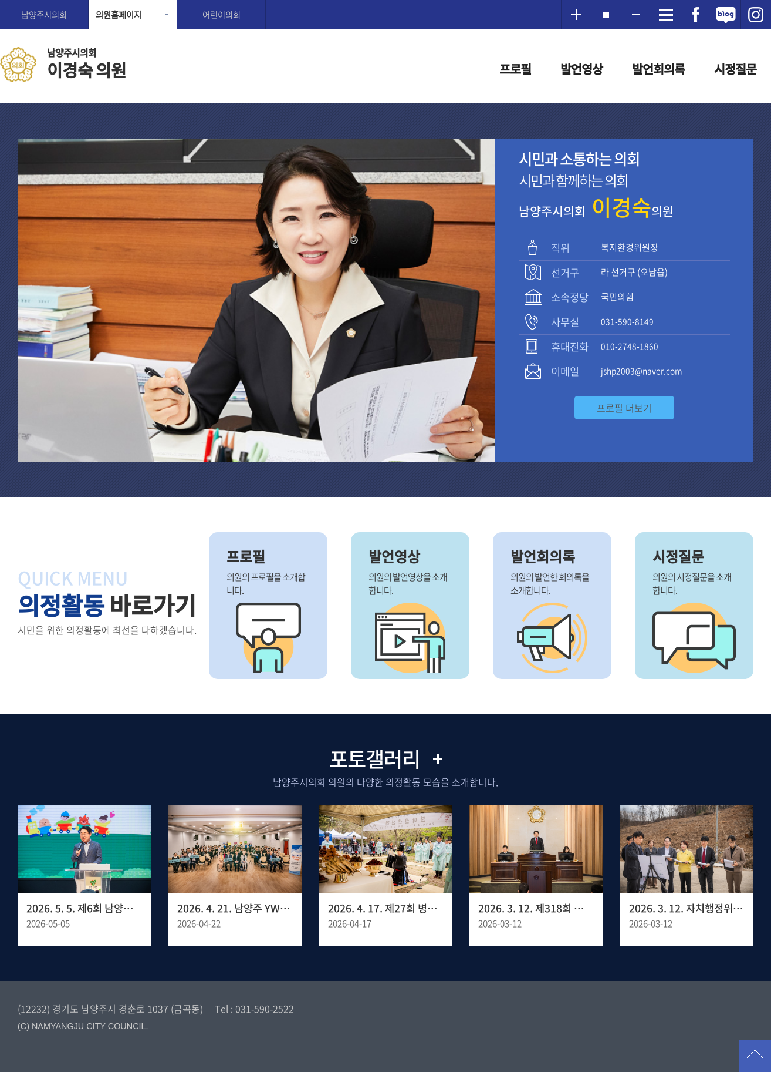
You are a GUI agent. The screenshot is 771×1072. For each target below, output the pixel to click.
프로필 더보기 (624, 408)
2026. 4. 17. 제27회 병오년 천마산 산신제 (386, 908)
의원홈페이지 (118, 14)
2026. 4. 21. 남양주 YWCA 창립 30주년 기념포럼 (235, 908)
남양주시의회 (44, 14)
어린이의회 (221, 14)
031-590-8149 (627, 321)
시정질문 (735, 69)
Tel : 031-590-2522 (254, 1009)
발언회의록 (658, 69)
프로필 (515, 69)
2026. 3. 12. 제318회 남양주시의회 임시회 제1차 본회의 (536, 908)
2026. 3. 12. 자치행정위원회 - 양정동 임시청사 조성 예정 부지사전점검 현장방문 (687, 908)
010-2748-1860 (629, 346)
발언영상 (581, 69)
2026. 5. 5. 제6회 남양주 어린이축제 (84, 908)
